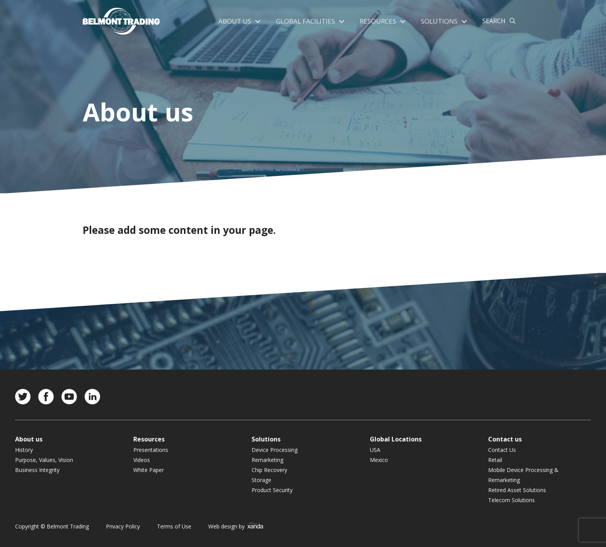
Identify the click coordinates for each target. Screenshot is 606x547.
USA (375, 449)
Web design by (236, 526)
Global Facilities (309, 21)
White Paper (148, 470)
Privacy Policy (123, 526)
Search (494, 21)
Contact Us (502, 449)
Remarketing (267, 460)
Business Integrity (37, 470)
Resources (380, 21)
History (24, 449)
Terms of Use (174, 526)
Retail (495, 460)
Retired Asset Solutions (517, 490)
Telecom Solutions (511, 500)
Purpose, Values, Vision (44, 460)
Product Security (272, 490)
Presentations (150, 449)
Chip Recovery (269, 470)
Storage (261, 480)
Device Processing (275, 449)
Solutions (440, 21)
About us (240, 21)
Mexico (379, 460)
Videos (141, 460)
